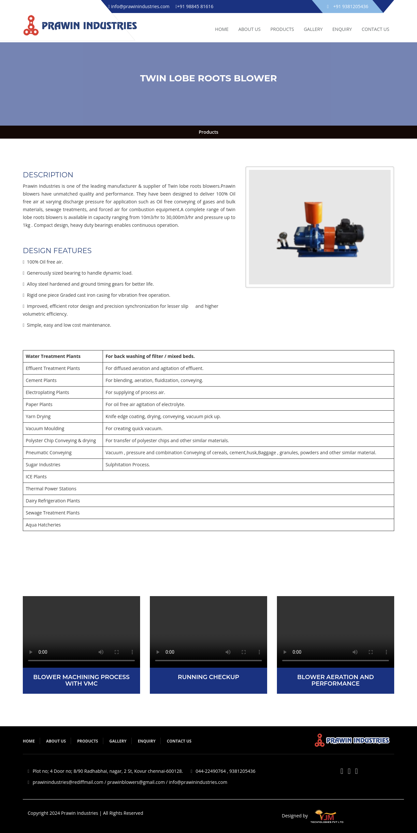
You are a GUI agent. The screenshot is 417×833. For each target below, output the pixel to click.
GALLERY (313, 29)
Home (29, 741)
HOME (222, 29)
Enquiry (146, 741)
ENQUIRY (342, 29)
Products (208, 132)
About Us (56, 741)
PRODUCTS (282, 29)
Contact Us (375, 29)
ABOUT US (249, 29)
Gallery (118, 741)
